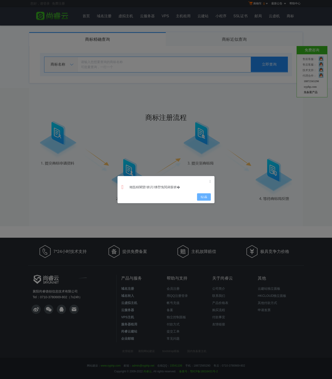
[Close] (210, 181)
